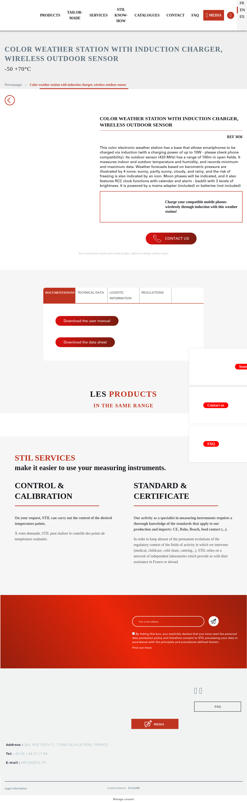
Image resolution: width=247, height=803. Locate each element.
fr (242, 3)
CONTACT (175, 15)
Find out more (142, 647)
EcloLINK (134, 788)
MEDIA (213, 15)
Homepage (13, 85)
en (242, 10)
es (242, 16)
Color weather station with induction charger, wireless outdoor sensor (78, 84)
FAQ (195, 15)
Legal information (16, 788)
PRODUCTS (50, 15)
